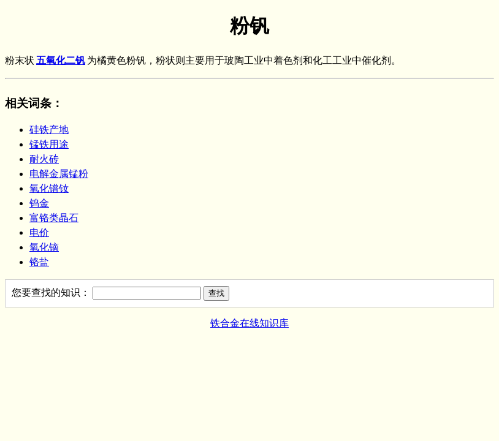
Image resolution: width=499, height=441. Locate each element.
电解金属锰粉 (58, 173)
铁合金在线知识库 (249, 323)
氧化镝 (44, 247)
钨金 (39, 203)
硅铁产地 (49, 129)
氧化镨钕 (49, 188)
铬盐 (39, 262)
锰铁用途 (49, 144)
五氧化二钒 (60, 60)
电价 (39, 232)
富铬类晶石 (53, 218)
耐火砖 (44, 159)
